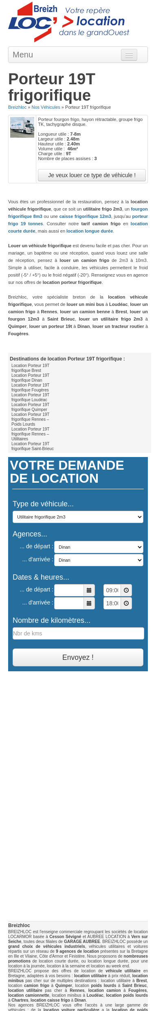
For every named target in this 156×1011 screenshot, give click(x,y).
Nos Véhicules (45, 107)
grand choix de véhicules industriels (46, 946)
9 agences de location (77, 951)
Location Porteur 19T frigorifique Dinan (30, 377)
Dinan (80, 1000)
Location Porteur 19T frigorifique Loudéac (30, 397)
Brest (141, 980)
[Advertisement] (78, 753)
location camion (104, 990)
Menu (23, 54)
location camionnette (28, 995)
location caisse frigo (50, 1000)
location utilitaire (90, 976)
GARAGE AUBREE (82, 941)
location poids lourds (127, 995)
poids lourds (103, 985)
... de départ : (37, 546)
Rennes (77, 990)
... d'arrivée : (37, 559)
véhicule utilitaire (123, 971)
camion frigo (36, 985)
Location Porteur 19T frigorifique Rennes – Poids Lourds (30, 419)
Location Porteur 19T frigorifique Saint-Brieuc (32, 446)
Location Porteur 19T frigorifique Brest (30, 368)
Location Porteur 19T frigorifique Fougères (30, 387)
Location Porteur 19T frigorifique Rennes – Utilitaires (30, 434)
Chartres (19, 1000)
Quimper (63, 985)
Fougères (137, 990)
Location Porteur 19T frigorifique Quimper (30, 407)
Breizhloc (17, 107)
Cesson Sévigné (65, 936)
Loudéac (95, 995)
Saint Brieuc (134, 985)
